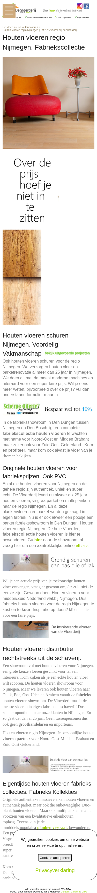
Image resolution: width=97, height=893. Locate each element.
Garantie (75, 891)
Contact (65, 891)
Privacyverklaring (54, 870)
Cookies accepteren (55, 858)
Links (84, 891)
